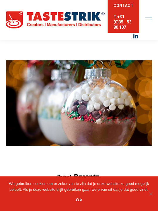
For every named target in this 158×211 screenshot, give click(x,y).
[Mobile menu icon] (148, 19)
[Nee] (151, 194)
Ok (79, 200)
